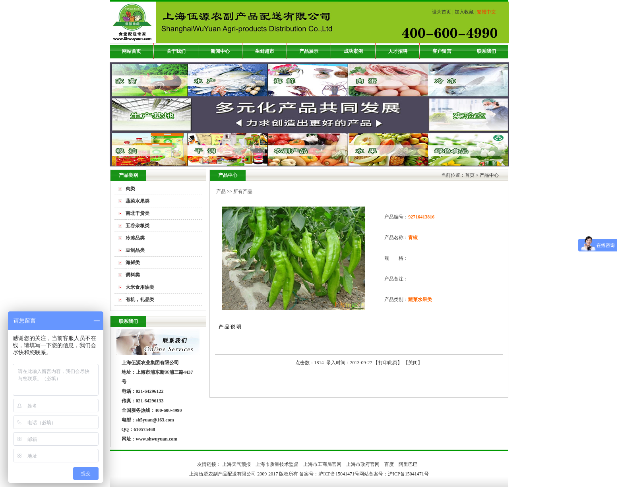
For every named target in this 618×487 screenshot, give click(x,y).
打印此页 (387, 362)
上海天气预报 (236, 464)
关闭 (413, 362)
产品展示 (308, 51)
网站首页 (131, 51)
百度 (389, 464)
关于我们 (176, 51)
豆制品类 (135, 250)
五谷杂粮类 (137, 225)
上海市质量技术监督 (277, 464)
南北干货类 (137, 213)
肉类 (130, 188)
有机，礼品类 (140, 299)
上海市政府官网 (363, 464)
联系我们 (486, 51)
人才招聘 (397, 51)
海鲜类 (133, 262)
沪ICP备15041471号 (408, 474)
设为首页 (441, 12)
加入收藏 (464, 12)
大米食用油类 (140, 287)
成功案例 (353, 51)
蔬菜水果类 (137, 201)
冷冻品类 (135, 238)
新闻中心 (220, 51)
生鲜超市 (264, 51)
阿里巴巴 (408, 464)
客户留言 (441, 51)
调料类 (133, 275)
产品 (221, 191)
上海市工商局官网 (322, 464)
